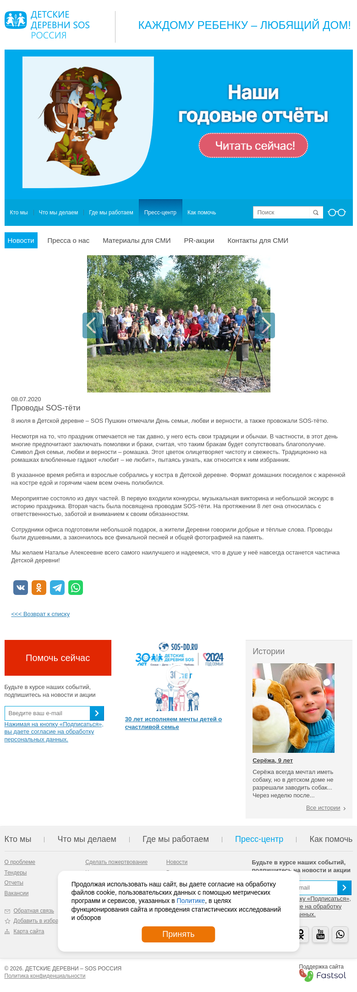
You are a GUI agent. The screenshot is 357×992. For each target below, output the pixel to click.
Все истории (323, 807)
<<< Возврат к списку (40, 614)
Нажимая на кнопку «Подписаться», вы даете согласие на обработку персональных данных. (54, 732)
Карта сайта (29, 931)
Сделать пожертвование (116, 862)
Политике (190, 900)
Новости (21, 240)
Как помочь (201, 212)
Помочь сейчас (58, 658)
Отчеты (14, 883)
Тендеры (16, 872)
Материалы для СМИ (136, 240)
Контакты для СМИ (258, 240)
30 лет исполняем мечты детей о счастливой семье (173, 723)
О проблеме (20, 862)
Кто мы (19, 212)
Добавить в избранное (42, 921)
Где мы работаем (111, 212)
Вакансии (17, 893)
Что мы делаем (58, 212)
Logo (47, 25)
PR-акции (199, 240)
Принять (178, 934)
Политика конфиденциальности (45, 976)
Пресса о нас (69, 240)
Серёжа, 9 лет (273, 760)
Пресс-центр (160, 212)
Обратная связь (34, 911)
